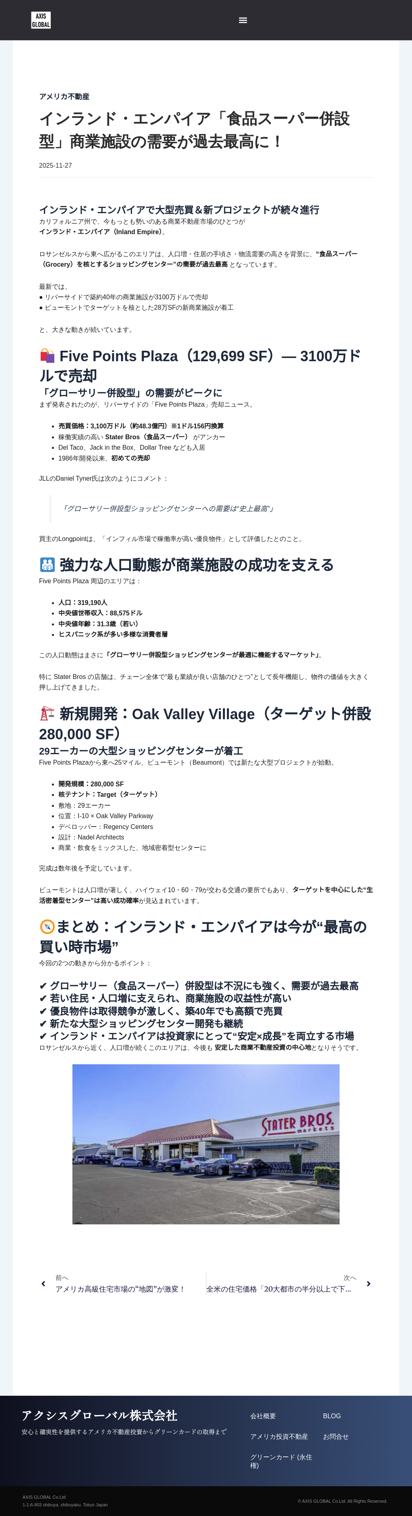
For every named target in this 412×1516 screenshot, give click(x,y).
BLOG (332, 1416)
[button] (242, 20)
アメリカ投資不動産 (279, 1436)
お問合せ (336, 1436)
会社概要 (263, 1416)
